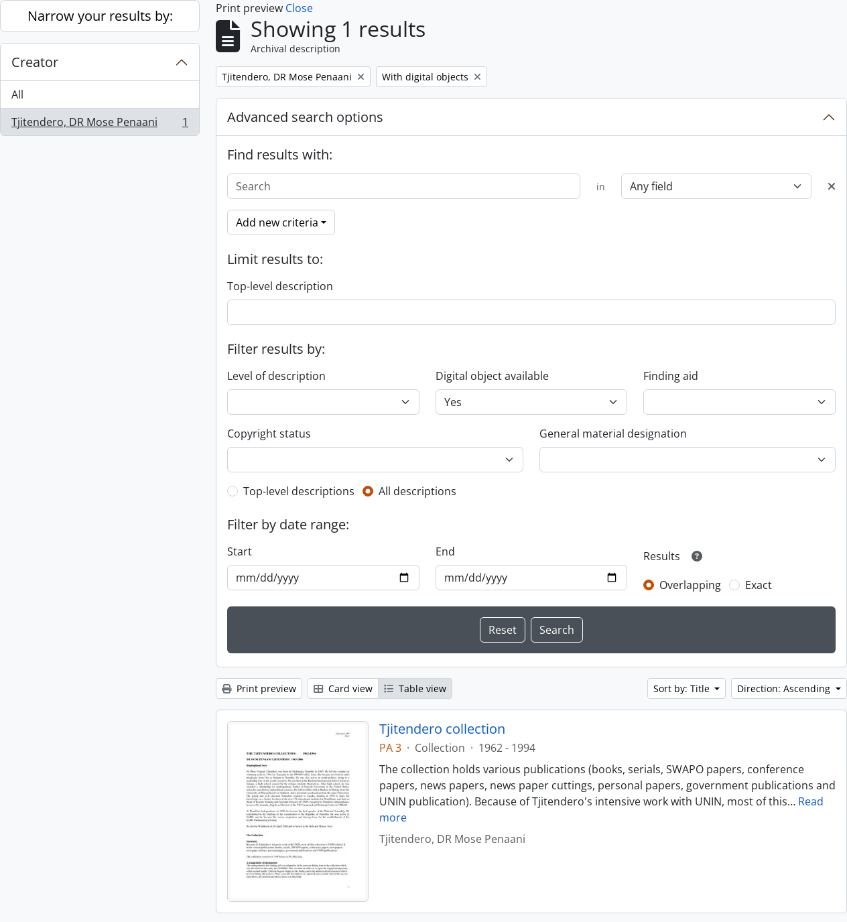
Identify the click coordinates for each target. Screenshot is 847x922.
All (17, 94)
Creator (34, 62)
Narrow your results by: (100, 16)
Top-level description (280, 286)
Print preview (259, 688)
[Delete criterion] (832, 186)
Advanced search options (305, 117)
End (445, 551)
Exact (758, 585)
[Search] (403, 186)
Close (299, 8)
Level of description (276, 376)
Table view (415, 688)
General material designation (613, 433)
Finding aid (670, 376)
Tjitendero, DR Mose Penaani (99, 124)
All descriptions (417, 491)
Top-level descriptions (298, 491)
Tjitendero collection (442, 729)
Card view (343, 688)
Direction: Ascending (785, 688)
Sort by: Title (682, 688)
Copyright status (269, 433)
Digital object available (492, 376)
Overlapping (690, 585)
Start (239, 551)
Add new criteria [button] (277, 222)
